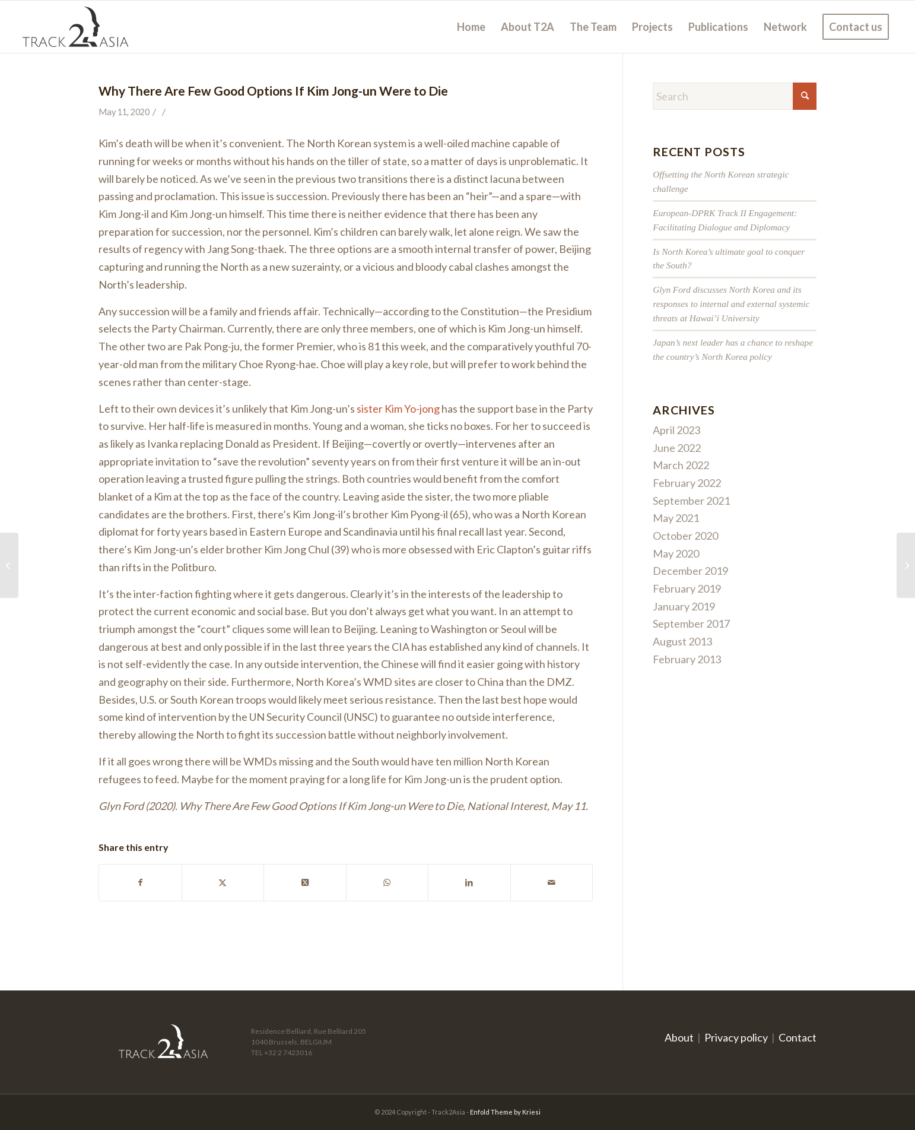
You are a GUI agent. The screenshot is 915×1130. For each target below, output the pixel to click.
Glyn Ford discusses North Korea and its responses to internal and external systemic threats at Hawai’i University (731, 303)
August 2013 (682, 641)
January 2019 (684, 606)
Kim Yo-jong (412, 408)
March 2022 (681, 464)
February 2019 (687, 588)
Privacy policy (736, 1037)
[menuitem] (471, 27)
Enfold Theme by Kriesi (505, 1112)
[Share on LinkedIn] (469, 883)
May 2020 (676, 553)
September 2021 (691, 500)
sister (370, 408)
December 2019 (690, 570)
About (679, 1037)
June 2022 (677, 447)
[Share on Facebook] (140, 883)
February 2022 (687, 482)
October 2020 (685, 535)
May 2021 (676, 517)
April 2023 (676, 429)
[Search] (734, 96)
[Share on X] (223, 883)
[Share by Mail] (552, 883)
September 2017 (691, 623)
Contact (797, 1037)
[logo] (75, 27)
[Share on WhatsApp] (387, 883)
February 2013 (687, 659)
